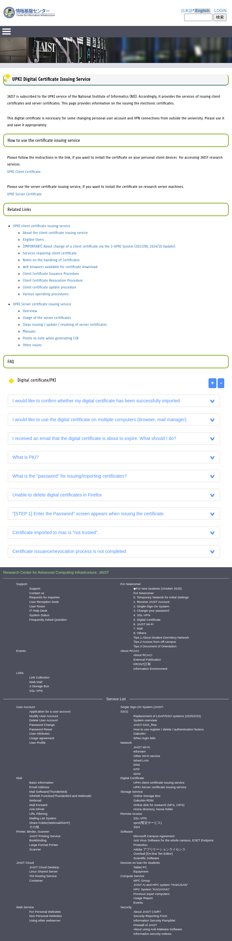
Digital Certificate (132, 778)
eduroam (139, 751)
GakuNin (139, 733)
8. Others (139, 632)
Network (126, 742)
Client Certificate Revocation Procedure (53, 280)
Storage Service (131, 791)
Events (21, 651)
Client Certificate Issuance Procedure (51, 273)
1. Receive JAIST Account (151, 601)
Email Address (39, 786)
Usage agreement (41, 737)
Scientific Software (146, 857)
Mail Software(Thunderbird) (48, 791)
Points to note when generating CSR (50, 338)
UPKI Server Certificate (24, 194)
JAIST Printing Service (45, 835)
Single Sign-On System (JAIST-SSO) (142, 709)
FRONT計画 (142, 663)
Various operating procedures (45, 294)
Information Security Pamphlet (154, 920)
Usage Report (143, 897)
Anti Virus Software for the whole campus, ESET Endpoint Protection (173, 839)
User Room (37, 606)
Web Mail (35, 681)
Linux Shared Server (43, 871)
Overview (30, 311)
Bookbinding (38, 839)
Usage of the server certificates (47, 317)
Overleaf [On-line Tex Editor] (152, 853)
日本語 (187, 10)
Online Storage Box (146, 795)
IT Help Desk (38, 610)
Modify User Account (43, 715)
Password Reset (40, 728)
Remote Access (131, 813)
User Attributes (39, 733)
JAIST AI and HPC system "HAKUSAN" (160, 884)
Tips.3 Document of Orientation (154, 645)
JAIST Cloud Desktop (44, 866)
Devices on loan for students (140, 862)
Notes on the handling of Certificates (51, 260)
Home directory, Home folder (153, 808)
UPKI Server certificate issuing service (42, 304)
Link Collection (39, 677)
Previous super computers (151, 893)
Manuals (29, 331)
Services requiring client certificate (50, 253)
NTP (136, 768)
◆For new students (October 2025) (157, 588)
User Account (25, 707)
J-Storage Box (39, 685)
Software (126, 831)
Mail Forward (38, 804)
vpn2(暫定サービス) (147, 822)
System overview (145, 719)
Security (126, 907)
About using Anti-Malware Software (157, 928)
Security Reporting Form (150, 915)
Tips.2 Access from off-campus (154, 641)
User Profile (37, 742)
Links (19, 673)
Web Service (25, 907)
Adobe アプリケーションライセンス (159, 849)
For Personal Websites (45, 911)
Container (36, 880)
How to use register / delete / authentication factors (168, 728)
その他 (34, 826)
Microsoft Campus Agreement (153, 835)
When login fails (144, 737)
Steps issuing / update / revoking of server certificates (65, 324)
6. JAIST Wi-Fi (143, 623)
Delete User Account (43, 719)
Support (21, 584)
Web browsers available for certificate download (60, 266)
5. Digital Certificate (146, 619)
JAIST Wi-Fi (141, 746)
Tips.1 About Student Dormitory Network (161, 637)
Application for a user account (49, 711)
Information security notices (152, 933)
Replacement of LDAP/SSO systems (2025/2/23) (167, 715)
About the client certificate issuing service (55, 232)
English (202, 10)
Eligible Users (33, 239)
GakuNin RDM (143, 800)
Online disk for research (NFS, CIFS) (158, 804)
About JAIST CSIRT (147, 911)
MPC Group (141, 880)
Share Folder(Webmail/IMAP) (49, 822)
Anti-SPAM (36, 808)
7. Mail (138, 628)
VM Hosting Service (43, 875)
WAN (137, 773)
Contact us (36, 592)
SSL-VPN (36, 690)
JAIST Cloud (25, 862)
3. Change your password (151, 610)
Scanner (35, 849)
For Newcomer (130, 584)
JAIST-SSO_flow (145, 724)
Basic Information (41, 782)
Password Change (42, 724)
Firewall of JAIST (145, 924)
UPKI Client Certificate (24, 171)
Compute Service (132, 876)
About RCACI (129, 651)
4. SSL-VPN (141, 614)
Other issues (32, 345)
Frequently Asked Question (48, 619)
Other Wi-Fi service (146, 755)
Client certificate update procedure (49, 287)
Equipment (140, 871)
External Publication (147, 659)
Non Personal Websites (45, 915)
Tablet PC (140, 866)
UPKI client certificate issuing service (41, 226)
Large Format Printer (43, 844)
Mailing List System (42, 817)
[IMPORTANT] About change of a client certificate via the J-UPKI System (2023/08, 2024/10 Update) (99, 246)
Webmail (35, 800)
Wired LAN (140, 760)
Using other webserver (45, 920)
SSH (136, 826)
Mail (19, 778)
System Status (39, 614)
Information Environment (150, 668)
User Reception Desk (44, 601)
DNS (136, 764)
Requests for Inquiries (44, 596)
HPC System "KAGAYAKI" (151, 888)
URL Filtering (38, 813)
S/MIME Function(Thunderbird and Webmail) (60, 795)
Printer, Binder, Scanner (32, 831)
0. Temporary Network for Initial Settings (161, 596)
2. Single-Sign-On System (151, 606)
